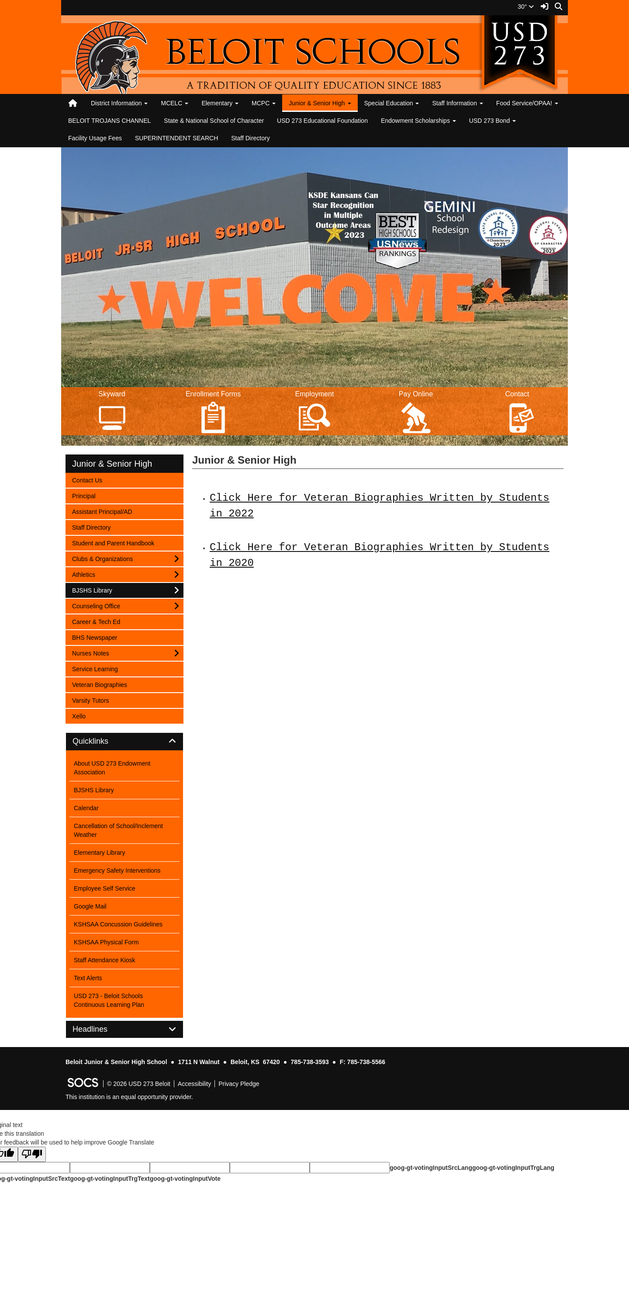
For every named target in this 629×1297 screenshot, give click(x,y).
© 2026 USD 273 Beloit (138, 1083)
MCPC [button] (264, 103)
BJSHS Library (92, 590)
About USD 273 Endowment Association (112, 768)
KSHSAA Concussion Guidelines (118, 924)
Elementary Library (99, 852)
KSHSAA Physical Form (106, 942)
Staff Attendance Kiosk (104, 960)
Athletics (83, 574)
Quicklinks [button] (100, 741)
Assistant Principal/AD (102, 511)
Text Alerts (88, 977)
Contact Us (87, 479)
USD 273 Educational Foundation (322, 120)
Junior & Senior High (112, 463)
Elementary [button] (219, 103)
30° (526, 6)
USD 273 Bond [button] (492, 120)
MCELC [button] (174, 103)
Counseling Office (96, 605)
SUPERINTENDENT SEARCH (176, 138)
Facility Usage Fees (95, 138)
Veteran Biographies (99, 684)
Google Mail (90, 906)
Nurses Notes (90, 652)
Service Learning (95, 668)
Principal (84, 495)
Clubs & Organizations (102, 558)
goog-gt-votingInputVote (185, 1178)
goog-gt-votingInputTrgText (109, 1178)
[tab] (124, 741)
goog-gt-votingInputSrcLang (431, 1167)
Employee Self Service (104, 888)
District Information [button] (119, 103)
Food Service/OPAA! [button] (527, 103)
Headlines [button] (100, 1029)
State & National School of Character (214, 120)
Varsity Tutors (90, 700)
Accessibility (194, 1083)
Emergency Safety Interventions (117, 870)
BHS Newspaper (95, 637)
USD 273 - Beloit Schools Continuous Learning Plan (109, 1000)
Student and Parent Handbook (113, 542)
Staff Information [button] (457, 103)
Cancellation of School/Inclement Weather (118, 830)
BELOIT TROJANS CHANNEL (109, 120)
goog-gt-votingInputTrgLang (513, 1167)
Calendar (86, 808)
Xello (83, 715)
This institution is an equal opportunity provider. (129, 1096)
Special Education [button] (391, 103)
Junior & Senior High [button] (320, 103)
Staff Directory (250, 138)
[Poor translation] (32, 1154)
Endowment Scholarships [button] (418, 120)
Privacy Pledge (238, 1083)
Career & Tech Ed (96, 621)
